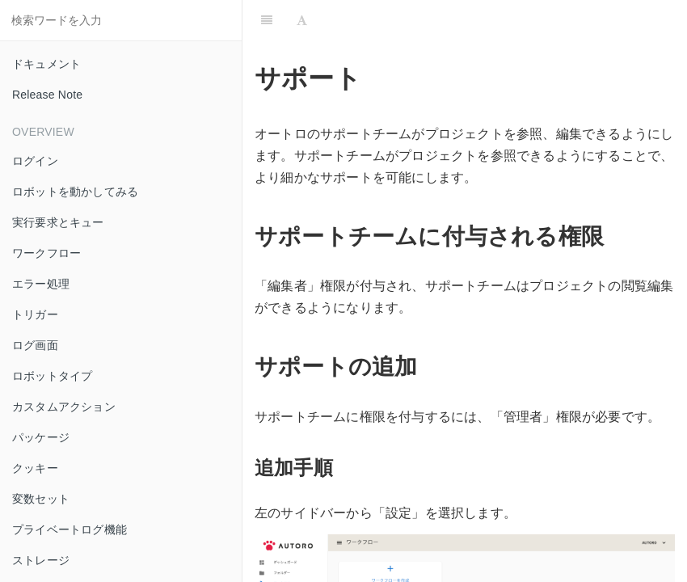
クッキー (35, 468)
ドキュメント (46, 63)
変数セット (41, 498)
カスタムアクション (64, 406)
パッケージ (41, 437)
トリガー (35, 314)
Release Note (47, 94)
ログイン (35, 160)
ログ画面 (35, 345)
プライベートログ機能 (69, 529)
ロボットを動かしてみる (75, 191)
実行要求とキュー (58, 222)
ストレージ (41, 560)
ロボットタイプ (52, 375)
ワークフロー (46, 253)
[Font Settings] (301, 20)
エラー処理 (41, 283)
